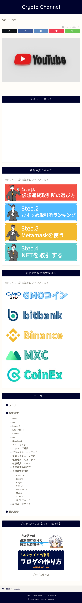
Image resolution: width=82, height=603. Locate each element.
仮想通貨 (14, 413)
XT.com (19, 496)
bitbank (19, 479)
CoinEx (19, 486)
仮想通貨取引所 (20, 471)
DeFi (14, 418)
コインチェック (23, 500)
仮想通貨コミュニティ (23, 460)
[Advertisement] (41, 133)
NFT (14, 437)
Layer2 (16, 426)
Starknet (17, 441)
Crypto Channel (41, 7)
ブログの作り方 (41, 574)
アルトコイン (19, 445)
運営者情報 (52, 595)
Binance (20, 475)
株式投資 (14, 511)
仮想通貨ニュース (21, 463)
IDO (14, 422)
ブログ (12, 405)
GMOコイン (21, 489)
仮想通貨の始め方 (21, 467)
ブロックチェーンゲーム (25, 452)
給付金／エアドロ (21, 504)
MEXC (19, 493)
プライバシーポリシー (34, 595)
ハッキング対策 (20, 448)
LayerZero (18, 430)
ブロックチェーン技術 (23, 456)
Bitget (19, 482)
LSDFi (15, 434)
